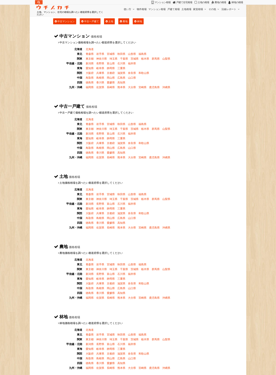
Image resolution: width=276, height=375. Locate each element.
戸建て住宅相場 (182, 2)
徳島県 (90, 82)
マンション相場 (157, 9)
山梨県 (166, 58)
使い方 (129, 9)
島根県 (100, 77)
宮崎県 (142, 87)
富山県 (111, 63)
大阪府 (90, 73)
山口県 (132, 77)
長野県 (100, 63)
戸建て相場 (173, 9)
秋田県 (121, 54)
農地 (124, 21)
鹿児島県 (154, 87)
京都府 (111, 73)
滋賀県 (121, 73)
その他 (214, 9)
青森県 (90, 54)
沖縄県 (166, 87)
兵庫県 (100, 73)
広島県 (121, 77)
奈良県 (132, 73)
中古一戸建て (90, 21)
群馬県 (156, 58)
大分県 (132, 87)
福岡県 (90, 87)
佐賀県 (100, 87)
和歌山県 (144, 73)
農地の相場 (218, 2)
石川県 (121, 63)
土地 (109, 21)
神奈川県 (101, 58)
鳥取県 (90, 77)
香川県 (100, 82)
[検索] (39, 2)
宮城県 (111, 54)
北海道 (90, 49)
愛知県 (90, 68)
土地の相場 (201, 2)
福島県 (142, 54)
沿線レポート (230, 9)
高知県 (121, 82)
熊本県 (121, 87)
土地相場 (186, 9)
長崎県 (111, 87)
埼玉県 (113, 58)
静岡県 (111, 68)
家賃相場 (200, 9)
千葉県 (124, 58)
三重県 (121, 68)
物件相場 (142, 9)
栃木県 (145, 58)
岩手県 (100, 54)
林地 (138, 21)
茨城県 (135, 58)
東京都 (90, 58)
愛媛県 (111, 82)
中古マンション (65, 21)
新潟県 (90, 63)
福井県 (132, 63)
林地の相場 (235, 2)
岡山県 (111, 77)
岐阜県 (100, 68)
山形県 (132, 54)
